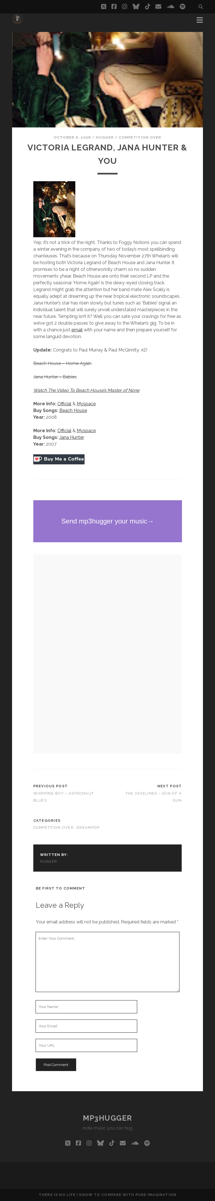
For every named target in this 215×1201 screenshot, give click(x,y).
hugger (104, 137)
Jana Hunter (71, 437)
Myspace (86, 403)
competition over (140, 137)
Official (64, 403)
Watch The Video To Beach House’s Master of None (86, 390)
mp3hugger (107, 1118)
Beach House (73, 410)
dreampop (88, 827)
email (77, 329)
